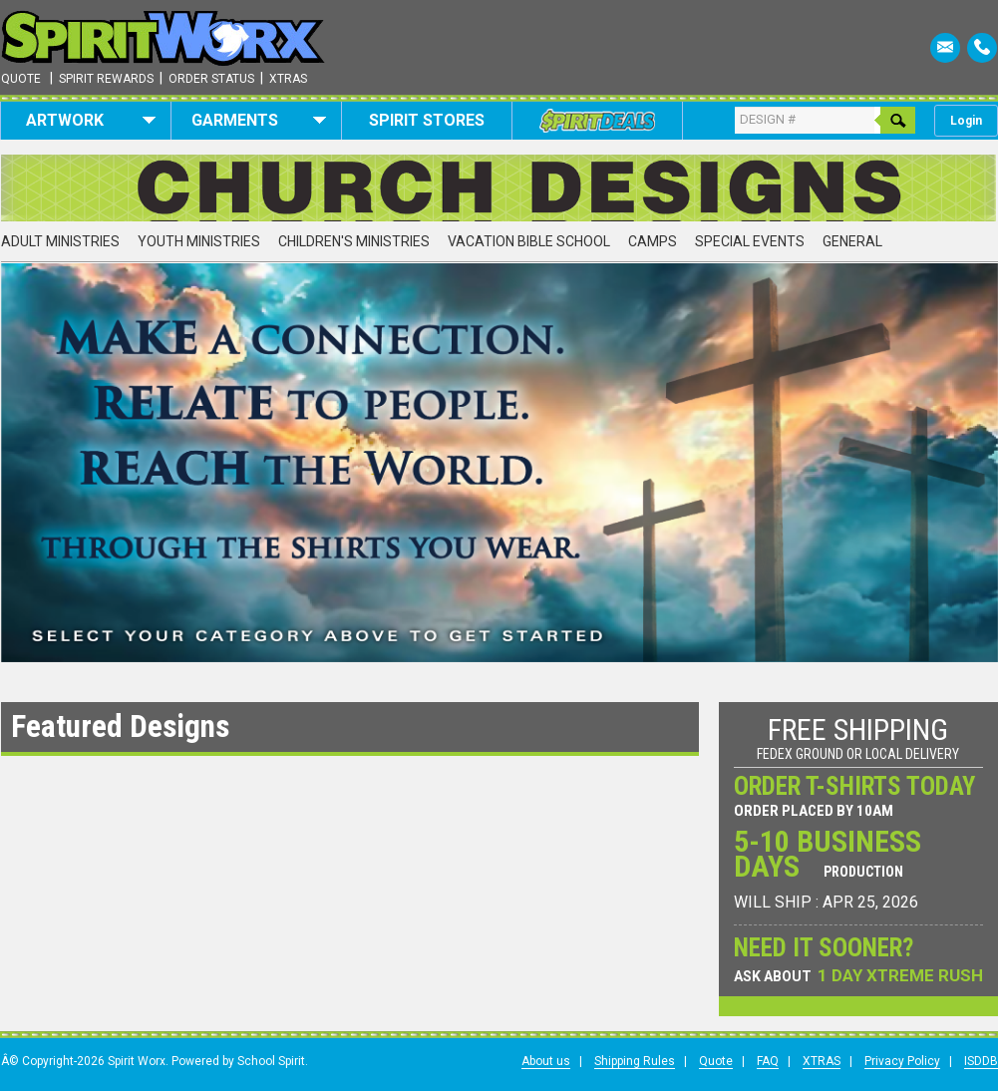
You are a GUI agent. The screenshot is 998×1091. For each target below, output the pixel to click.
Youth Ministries (199, 241)
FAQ (768, 1061)
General (852, 241)
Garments (258, 120)
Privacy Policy (902, 1061)
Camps (652, 241)
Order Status (211, 79)
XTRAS (821, 1061)
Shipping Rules (634, 1061)
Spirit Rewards (106, 79)
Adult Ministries (60, 241)
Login (966, 121)
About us (545, 1061)
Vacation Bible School (529, 241)
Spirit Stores (427, 120)
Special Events (750, 241)
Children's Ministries (354, 241)
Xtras (288, 79)
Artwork (91, 120)
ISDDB (981, 1061)
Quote (21, 79)
